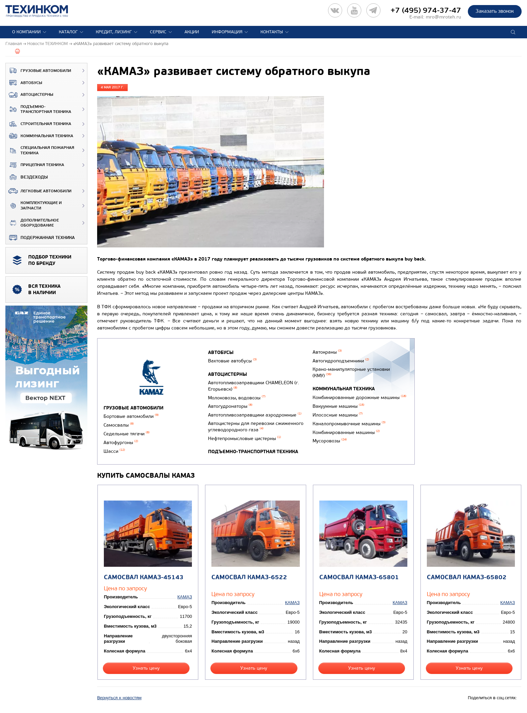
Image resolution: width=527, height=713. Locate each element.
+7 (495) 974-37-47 (426, 10)
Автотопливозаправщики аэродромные (254, 415)
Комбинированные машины (346, 432)
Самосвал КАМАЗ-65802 (466, 577)
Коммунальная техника (39, 135)
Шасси (114, 451)
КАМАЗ (184, 596)
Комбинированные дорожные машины (359, 397)
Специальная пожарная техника (40, 150)
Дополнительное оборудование (32, 223)
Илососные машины (338, 415)
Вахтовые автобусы (232, 361)
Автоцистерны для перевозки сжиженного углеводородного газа (255, 427)
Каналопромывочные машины (349, 424)
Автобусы (24, 82)
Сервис (158, 32)
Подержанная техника (40, 237)
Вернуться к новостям (119, 698)
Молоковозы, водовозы (237, 398)
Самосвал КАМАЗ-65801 (359, 577)
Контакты (271, 32)
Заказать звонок (495, 11)
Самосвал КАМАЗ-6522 (249, 577)
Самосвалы (119, 425)
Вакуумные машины (338, 406)
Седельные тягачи (127, 434)
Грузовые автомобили (38, 70)
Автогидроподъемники (341, 361)
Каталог (68, 32)
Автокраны (327, 352)
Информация (227, 32)
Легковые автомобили (39, 191)
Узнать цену (146, 668)
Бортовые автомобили (131, 416)
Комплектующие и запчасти (34, 205)
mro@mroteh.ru (443, 17)
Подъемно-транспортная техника (38, 109)
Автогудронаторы (230, 406)
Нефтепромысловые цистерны (244, 438)
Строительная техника (38, 124)
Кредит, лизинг (114, 32)
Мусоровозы (330, 441)
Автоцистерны (29, 94)
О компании (26, 32)
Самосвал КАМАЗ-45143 (144, 577)
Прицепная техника (35, 165)
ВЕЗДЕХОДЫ (27, 177)
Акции (192, 32)
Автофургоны (121, 442)
